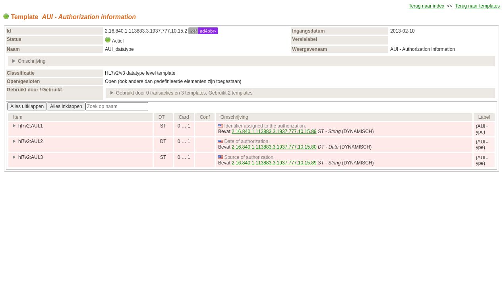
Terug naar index (426, 6)
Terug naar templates (477, 6)
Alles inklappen (66, 106)
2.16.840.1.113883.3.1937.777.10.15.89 (274, 131)
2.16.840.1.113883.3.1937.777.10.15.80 (274, 147)
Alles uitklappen (27, 106)
